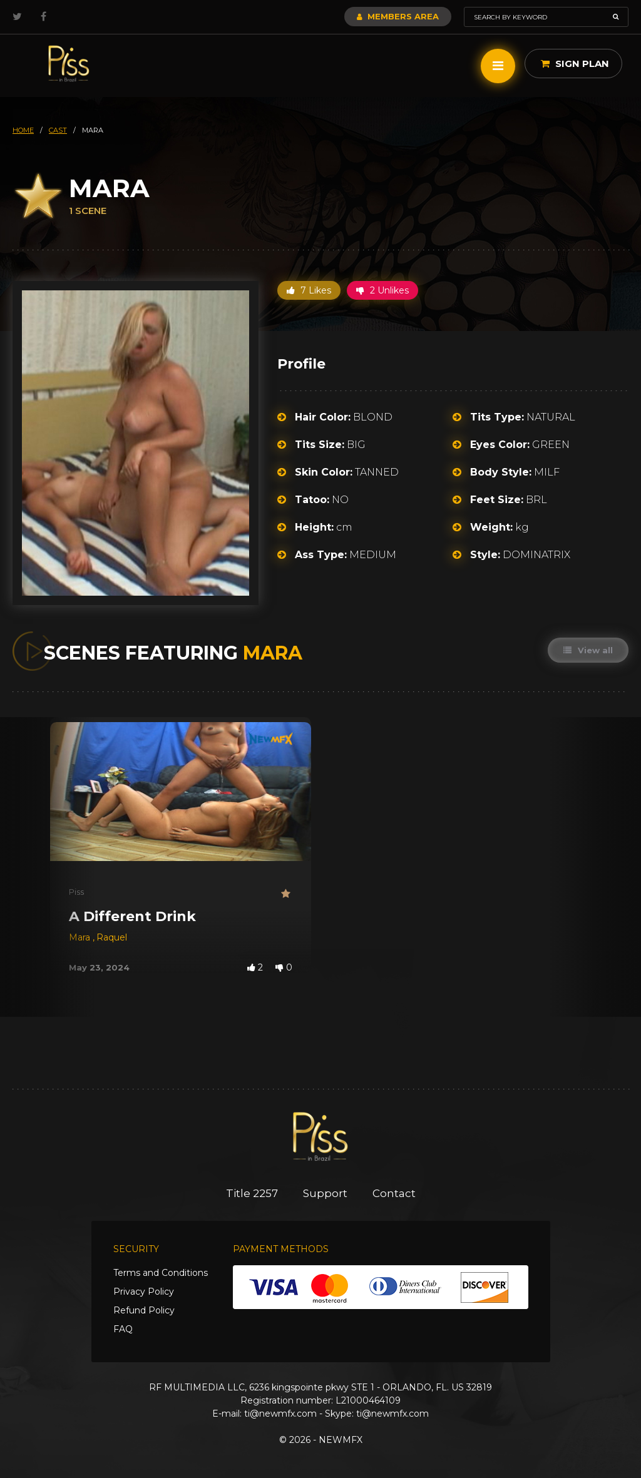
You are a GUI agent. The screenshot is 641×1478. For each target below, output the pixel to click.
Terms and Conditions (160, 1272)
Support (325, 1193)
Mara (81, 937)
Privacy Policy (143, 1291)
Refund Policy (144, 1310)
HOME (23, 130)
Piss (76, 892)
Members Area (398, 16)
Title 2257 (252, 1193)
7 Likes (309, 290)
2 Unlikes (382, 290)
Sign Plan (575, 63)
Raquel (111, 937)
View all (588, 650)
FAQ (123, 1329)
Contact (394, 1193)
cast (58, 130)
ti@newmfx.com (280, 1413)
